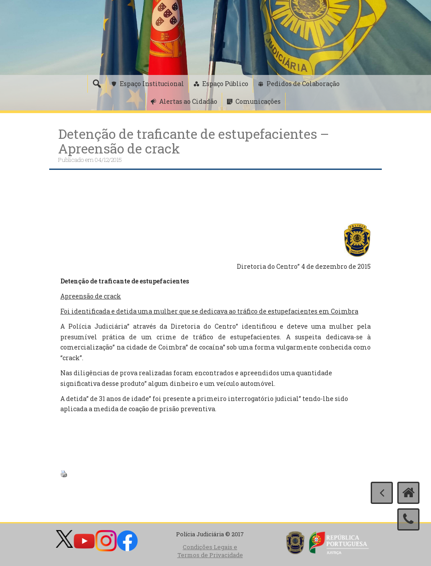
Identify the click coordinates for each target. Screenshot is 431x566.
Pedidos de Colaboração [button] (303, 83)
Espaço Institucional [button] (152, 83)
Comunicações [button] (258, 101)
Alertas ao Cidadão (188, 101)
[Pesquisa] (96, 84)
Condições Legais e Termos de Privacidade (210, 551)
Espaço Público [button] (225, 83)
